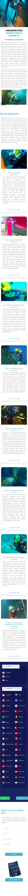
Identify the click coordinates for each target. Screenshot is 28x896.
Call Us (5, 798)
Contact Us (22, 798)
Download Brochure (14, 879)
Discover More (14, 209)
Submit (14, 854)
